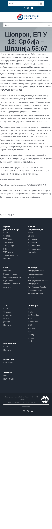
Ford (30, 341)
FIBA (5, 375)
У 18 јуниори (8, 245)
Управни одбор (10, 274)
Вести (5, 232)
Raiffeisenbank (34, 315)
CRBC (30, 325)
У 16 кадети (8, 252)
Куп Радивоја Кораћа (37, 287)
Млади (6, 318)
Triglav (31, 312)
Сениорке (32, 236)
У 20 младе (32, 239)
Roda (30, 318)
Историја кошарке (36, 270)
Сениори (7, 236)
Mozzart (31, 328)
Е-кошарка (8, 362)
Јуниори (6, 321)
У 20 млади (8, 239)
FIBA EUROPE (8, 379)
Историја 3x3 (33, 283)
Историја (7, 258)
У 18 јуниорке (34, 245)
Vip (29, 331)
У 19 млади (8, 242)
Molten (31, 338)
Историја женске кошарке (35, 275)
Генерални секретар (12, 277)
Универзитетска (10, 255)
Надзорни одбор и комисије (11, 285)
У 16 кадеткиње (34, 249)
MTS (29, 308)
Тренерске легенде (36, 290)
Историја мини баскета (38, 280)
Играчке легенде (35, 293)
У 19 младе (32, 242)
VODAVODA (33, 321)
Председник (8, 270)
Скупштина (8, 280)
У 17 (5, 249)
